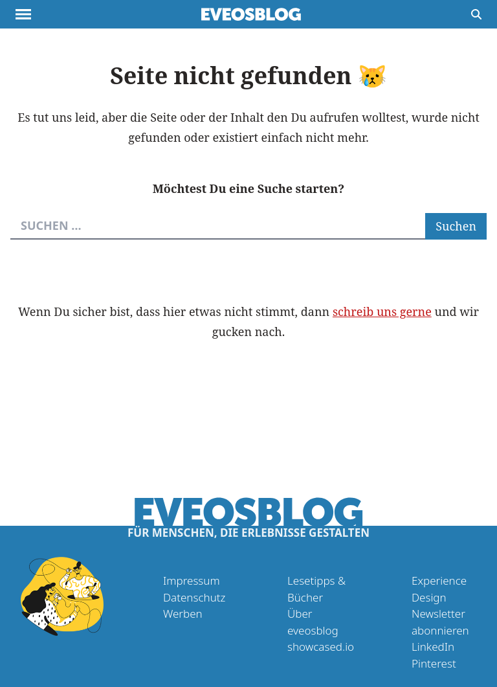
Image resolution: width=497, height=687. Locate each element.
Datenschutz (194, 597)
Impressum (191, 580)
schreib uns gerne (382, 311)
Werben (183, 613)
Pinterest (434, 663)
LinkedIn (433, 646)
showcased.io (320, 646)
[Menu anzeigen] (23, 14)
